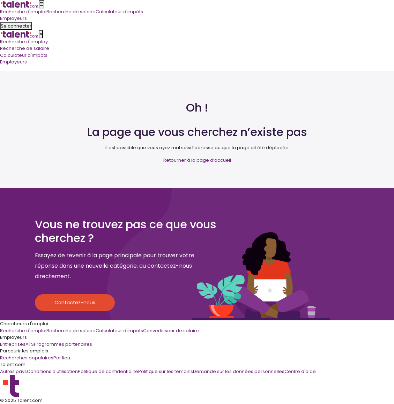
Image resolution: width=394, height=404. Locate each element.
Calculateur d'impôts (23, 55)
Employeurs (13, 62)
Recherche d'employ (24, 41)
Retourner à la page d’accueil (197, 160)
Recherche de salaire (24, 48)
